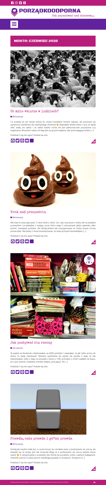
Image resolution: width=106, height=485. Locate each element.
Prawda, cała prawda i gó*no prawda (41, 439)
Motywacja (18, 117)
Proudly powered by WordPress (19, 482)
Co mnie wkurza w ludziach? (34, 111)
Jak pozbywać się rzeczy (31, 343)
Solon (59, 482)
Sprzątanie (18, 348)
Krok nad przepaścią (28, 212)
